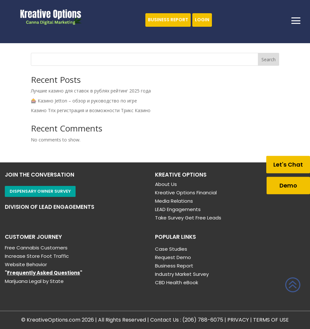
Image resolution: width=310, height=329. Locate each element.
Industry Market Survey (182, 274)
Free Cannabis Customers (36, 247)
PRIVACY (238, 320)
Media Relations (174, 201)
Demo (288, 185)
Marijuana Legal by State (34, 281)
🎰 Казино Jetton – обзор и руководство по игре (84, 101)
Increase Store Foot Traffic (37, 256)
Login (202, 19)
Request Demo (173, 257)
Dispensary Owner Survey (40, 191)
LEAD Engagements (178, 209)
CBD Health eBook (176, 282)
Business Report (168, 19)
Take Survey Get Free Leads (188, 217)
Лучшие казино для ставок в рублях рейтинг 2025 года (91, 91)
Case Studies (171, 249)
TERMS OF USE (271, 320)
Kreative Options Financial (186, 192)
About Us (166, 184)
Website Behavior (26, 264)
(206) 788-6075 (202, 320)
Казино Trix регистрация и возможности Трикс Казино (90, 110)
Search (268, 59)
